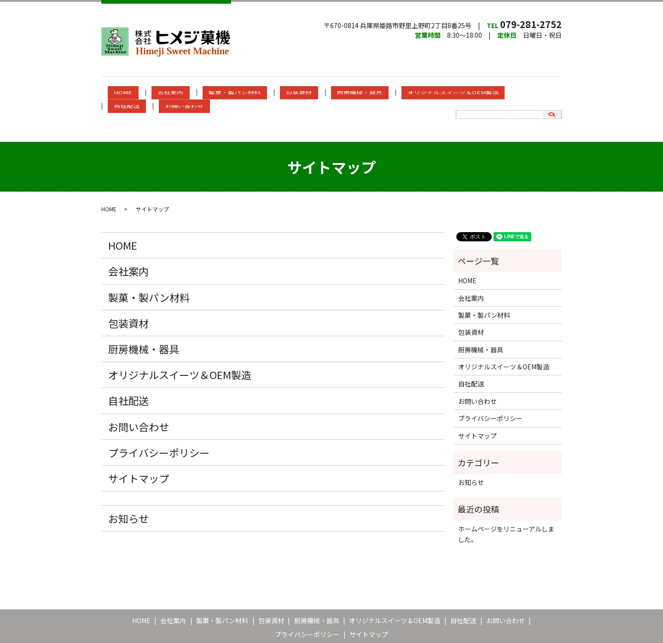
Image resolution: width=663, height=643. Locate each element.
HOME (134, 93)
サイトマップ (138, 444)
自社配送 (474, 93)
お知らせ (128, 484)
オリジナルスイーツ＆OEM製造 (402, 93)
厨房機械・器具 (321, 93)
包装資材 (273, 93)
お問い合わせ (519, 93)
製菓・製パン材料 (221, 93)
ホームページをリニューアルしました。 (506, 499)
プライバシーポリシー (158, 418)
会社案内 (169, 93)
